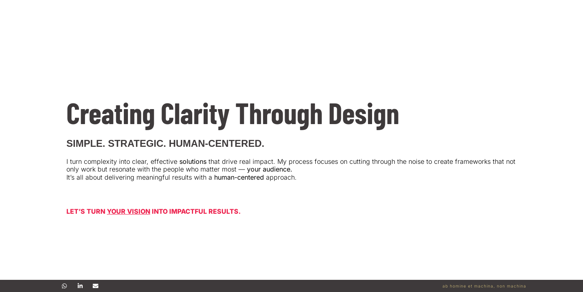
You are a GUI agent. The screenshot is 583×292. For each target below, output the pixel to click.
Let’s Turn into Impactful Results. (153, 211)
